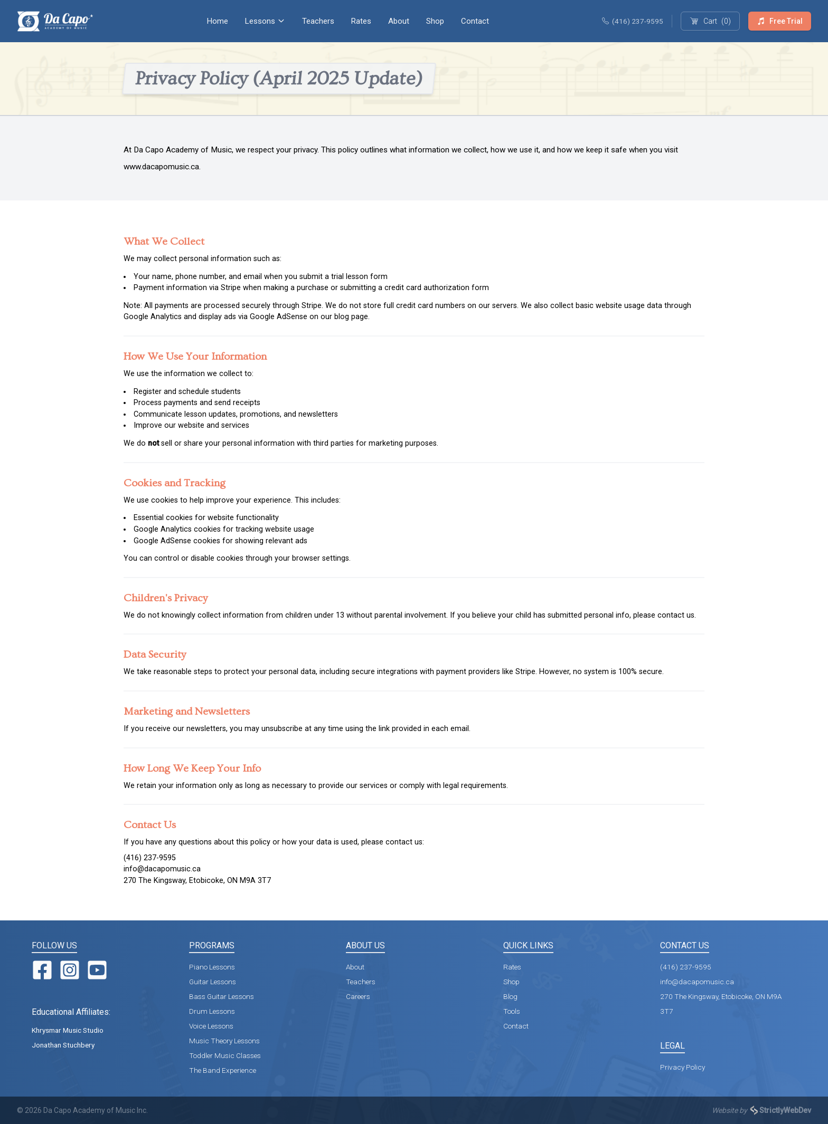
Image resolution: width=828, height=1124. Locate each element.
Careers (358, 996)
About (398, 21)
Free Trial (780, 21)
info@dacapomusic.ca (162, 868)
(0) (710, 21)
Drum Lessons (212, 1011)
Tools (511, 1011)
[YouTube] (97, 970)
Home (217, 21)
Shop (435, 21)
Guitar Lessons (212, 981)
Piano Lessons (212, 967)
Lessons (265, 21)
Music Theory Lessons (224, 1040)
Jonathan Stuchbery (63, 1045)
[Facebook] (42, 970)
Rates (361, 21)
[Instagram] (69, 970)
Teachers (318, 21)
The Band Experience (222, 1070)
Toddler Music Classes (225, 1055)
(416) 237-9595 (632, 21)
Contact (475, 21)
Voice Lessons (211, 1026)
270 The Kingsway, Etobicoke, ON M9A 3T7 (197, 880)
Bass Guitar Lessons (221, 996)
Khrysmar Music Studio (67, 1030)
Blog (510, 996)
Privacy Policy (682, 1067)
